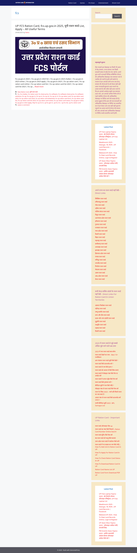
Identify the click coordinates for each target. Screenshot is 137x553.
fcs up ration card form (63, 98)
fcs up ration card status (62, 100)
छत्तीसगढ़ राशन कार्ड (101, 244)
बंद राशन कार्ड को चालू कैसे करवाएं (105, 438)
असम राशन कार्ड (100, 273)
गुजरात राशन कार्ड (100, 224)
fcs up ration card (65, 96)
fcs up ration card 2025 (27, 98)
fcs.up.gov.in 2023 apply (23, 103)
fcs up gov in (31, 96)
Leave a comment (24, 105)
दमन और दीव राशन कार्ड (102, 315)
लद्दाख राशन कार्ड (100, 328)
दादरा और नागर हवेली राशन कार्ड (105, 318)
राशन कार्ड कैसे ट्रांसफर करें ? (103, 382)
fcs (18, 94)
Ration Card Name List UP (105, 469)
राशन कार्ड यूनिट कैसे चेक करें (103, 435)
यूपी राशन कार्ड (33, 92)
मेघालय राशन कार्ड (100, 269)
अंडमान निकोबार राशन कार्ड (103, 305)
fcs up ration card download (45, 98)
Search (97, 12)
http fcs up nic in (38, 103)
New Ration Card (23, 92)
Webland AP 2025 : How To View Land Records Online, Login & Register (108, 155)
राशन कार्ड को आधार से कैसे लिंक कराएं (106, 370)
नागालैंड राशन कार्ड (100, 263)
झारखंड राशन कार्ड (100, 250)
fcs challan (23, 94)
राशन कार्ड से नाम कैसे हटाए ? (104, 367)
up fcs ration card (75, 103)
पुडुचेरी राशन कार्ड (100, 321)
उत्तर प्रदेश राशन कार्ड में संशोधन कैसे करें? (107, 441)
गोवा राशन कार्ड (99, 205)
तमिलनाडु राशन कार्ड (101, 202)
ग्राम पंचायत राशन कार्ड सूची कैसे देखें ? (106, 360)
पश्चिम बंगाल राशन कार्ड (102, 211)
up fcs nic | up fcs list (61, 103)
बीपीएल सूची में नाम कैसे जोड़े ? (104, 385)
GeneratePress (75, 550)
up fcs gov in (48, 103)
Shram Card (116, 3)
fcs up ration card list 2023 (27, 100)
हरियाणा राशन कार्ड (100, 221)
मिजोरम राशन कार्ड (100, 266)
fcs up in (39, 96)
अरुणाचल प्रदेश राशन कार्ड (103, 218)
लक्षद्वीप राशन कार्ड (100, 325)
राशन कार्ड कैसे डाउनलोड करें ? (104, 364)
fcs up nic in (54, 96)
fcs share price (44, 94)
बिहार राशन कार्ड (100, 237)
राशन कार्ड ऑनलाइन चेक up (103, 426)
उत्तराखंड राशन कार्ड (101, 247)
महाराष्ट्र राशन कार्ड (100, 240)
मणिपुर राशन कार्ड (100, 260)
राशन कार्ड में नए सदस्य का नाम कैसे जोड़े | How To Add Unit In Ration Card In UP (108, 446)
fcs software (53, 94)
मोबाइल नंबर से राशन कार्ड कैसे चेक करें (106, 388)
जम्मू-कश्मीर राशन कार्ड (102, 312)
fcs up (24, 96)
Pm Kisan (91, 3)
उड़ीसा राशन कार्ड (100, 208)
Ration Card (72, 3)
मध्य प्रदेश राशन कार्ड (101, 231)
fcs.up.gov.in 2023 (77, 100)
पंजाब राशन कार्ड (100, 257)
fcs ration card (33, 94)
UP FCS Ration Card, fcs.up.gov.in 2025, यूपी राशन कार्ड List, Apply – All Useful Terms (50, 27)
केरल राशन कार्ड (100, 279)
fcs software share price (66, 94)
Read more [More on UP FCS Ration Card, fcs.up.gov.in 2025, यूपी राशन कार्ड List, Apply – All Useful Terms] (39, 86)
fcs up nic (46, 96)
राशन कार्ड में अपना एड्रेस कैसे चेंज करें (106, 379)
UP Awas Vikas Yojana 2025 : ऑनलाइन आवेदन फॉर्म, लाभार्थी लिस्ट (108, 163)
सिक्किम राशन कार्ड (101, 198)
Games (82, 3)
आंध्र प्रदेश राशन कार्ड (101, 276)
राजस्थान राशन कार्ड (101, 227)
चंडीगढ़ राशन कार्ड (100, 308)
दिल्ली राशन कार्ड (100, 234)
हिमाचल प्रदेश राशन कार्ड (102, 253)
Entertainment (103, 3)
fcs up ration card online (45, 100)
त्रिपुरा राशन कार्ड (100, 215)
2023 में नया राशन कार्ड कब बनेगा (105, 351)
